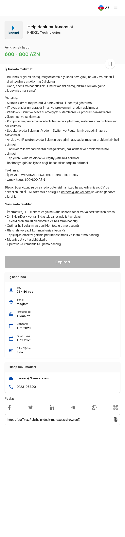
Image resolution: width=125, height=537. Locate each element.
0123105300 (26, 387)
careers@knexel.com (33, 378)
